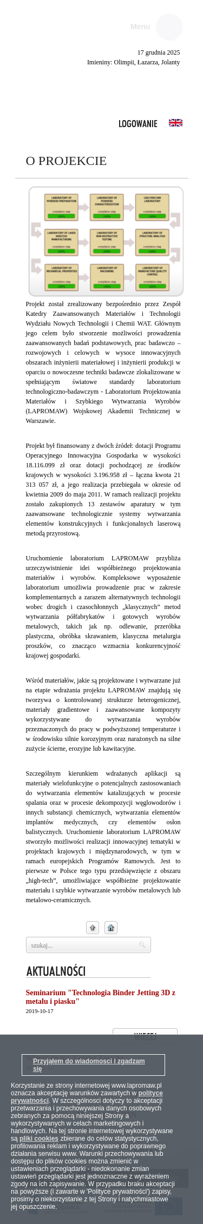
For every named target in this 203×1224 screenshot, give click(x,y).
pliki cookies (38, 1138)
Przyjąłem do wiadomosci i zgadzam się (89, 1065)
